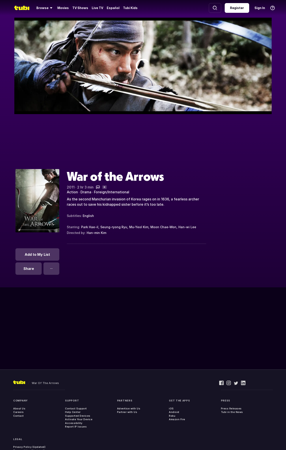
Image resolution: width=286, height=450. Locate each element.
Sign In (259, 8)
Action (72, 192)
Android (174, 412)
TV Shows (80, 8)
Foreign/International (111, 192)
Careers (18, 412)
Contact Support (76, 408)
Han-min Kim (96, 233)
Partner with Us (127, 412)
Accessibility (73, 423)
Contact (18, 415)
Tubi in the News (232, 412)
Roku (172, 415)
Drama (85, 192)
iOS (171, 408)
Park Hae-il (89, 227)
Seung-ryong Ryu (113, 227)
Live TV (97, 8)
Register (237, 8)
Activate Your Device (78, 419)
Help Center (73, 412)
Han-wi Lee (187, 227)
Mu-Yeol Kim (138, 227)
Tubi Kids (130, 8)
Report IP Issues (76, 426)
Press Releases (231, 408)
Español (113, 8)
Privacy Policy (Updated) (29, 446)
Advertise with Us (128, 408)
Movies (63, 8)
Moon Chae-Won (163, 227)
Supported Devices (77, 415)
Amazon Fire (177, 419)
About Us (19, 408)
